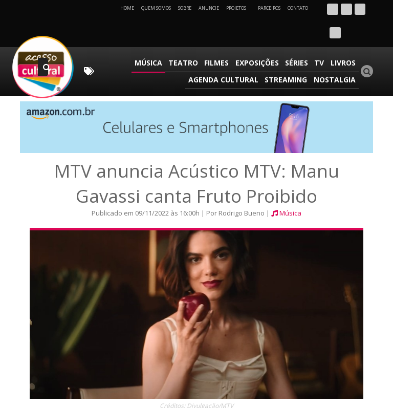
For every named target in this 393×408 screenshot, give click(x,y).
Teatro (190, 38)
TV (321, 38)
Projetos (239, 8)
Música (156, 38)
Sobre (184, 8)
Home (127, 8)
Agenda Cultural (226, 53)
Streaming (288, 53)
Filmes (222, 38)
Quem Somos (156, 8)
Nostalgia (335, 53)
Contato (298, 8)
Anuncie (209, 8)
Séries (299, 38)
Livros (343, 38)
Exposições (261, 38)
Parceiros (269, 8)
